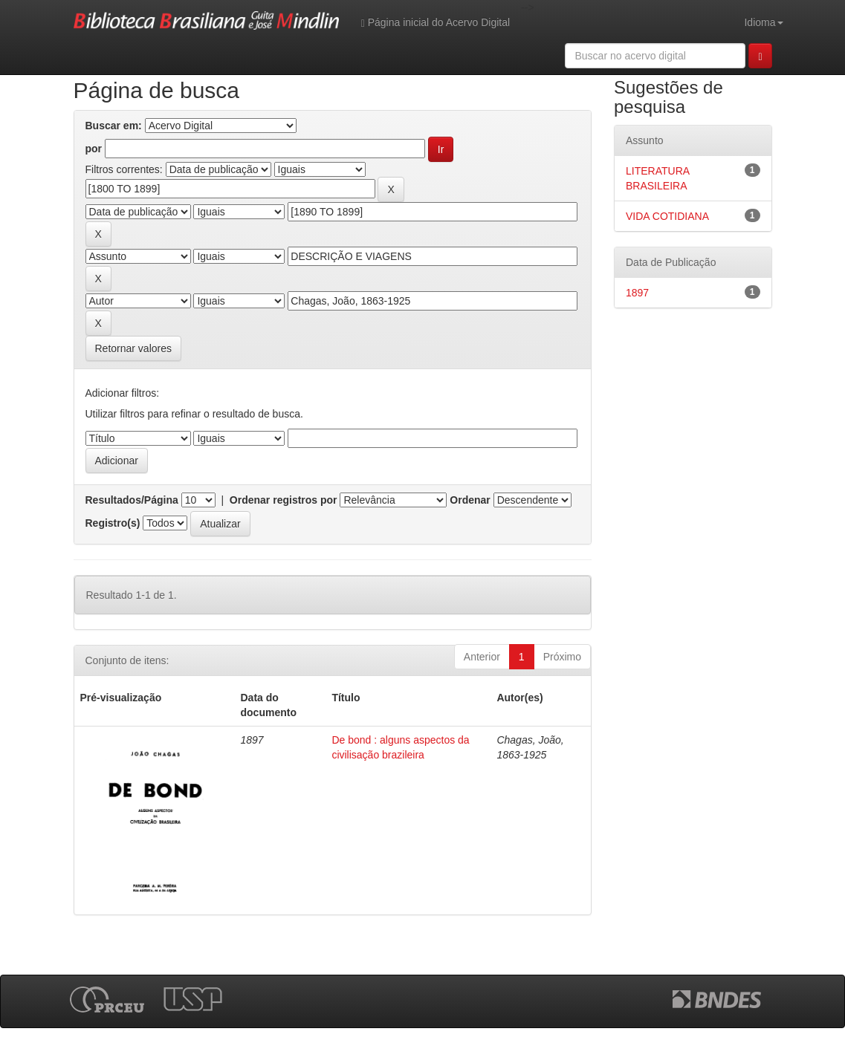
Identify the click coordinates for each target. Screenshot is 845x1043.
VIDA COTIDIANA (667, 216)
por (94, 149)
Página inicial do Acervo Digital (435, 22)
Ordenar (470, 500)
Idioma (763, 22)
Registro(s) (112, 523)
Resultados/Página (131, 500)
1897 (637, 293)
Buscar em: (113, 125)
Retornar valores (133, 348)
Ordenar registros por (283, 500)
